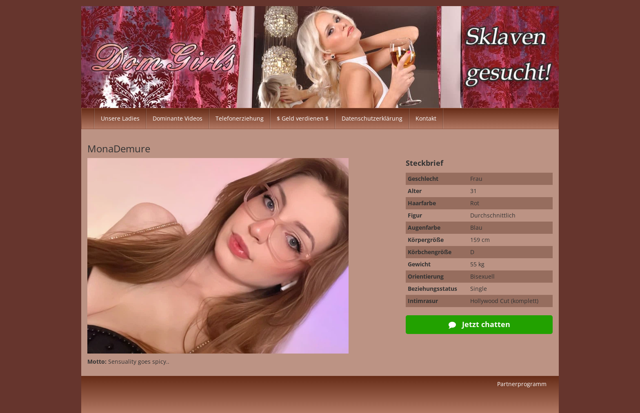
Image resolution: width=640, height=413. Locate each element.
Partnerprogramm (522, 384)
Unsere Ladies (120, 118)
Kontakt (426, 118)
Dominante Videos (177, 118)
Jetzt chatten (479, 324)
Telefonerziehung (240, 118)
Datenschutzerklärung (372, 118)
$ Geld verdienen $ (303, 118)
